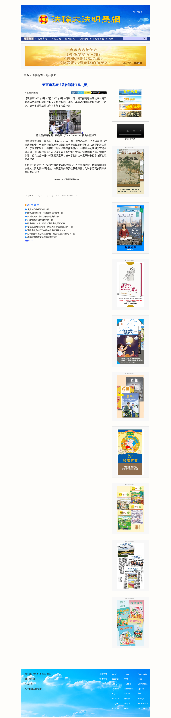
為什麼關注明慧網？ (34, 689)
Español (115, 698)
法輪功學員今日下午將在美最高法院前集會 (46, 230)
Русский (141, 679)
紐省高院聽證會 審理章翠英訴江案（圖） (46, 213)
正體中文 (103, 674)
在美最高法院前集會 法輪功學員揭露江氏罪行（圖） (51, 227)
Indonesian (128, 689)
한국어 (127, 703)
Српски (141, 689)
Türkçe (141, 698)
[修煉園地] (70, 39)
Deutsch (115, 689)
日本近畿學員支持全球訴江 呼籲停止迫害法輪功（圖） (52, 234)
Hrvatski (127, 684)
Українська (143, 703)
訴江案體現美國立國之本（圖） (41, 220)
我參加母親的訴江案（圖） (39, 209)
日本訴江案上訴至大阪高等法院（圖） (44, 216)
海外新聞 (51, 75)
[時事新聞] (28, 39)
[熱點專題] (42, 39)
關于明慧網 (30, 679)
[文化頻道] (83, 39)
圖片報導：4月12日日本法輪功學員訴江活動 (46, 223)
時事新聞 (37, 75)
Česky (114, 684)
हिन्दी (126, 679)
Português (142, 674)
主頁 (26, 75)
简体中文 (103, 679)
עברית (126, 674)
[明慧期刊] (56, 39)
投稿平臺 (29, 684)
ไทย (139, 694)
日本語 (127, 698)
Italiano (127, 694)
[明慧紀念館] (98, 39)
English (115, 694)
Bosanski (116, 679)
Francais (115, 708)
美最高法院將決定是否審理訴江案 (42, 237)
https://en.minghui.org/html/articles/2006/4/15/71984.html (57, 196)
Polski (126, 708)
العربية (114, 674)
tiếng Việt (142, 708)
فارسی (115, 703)
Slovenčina (142, 684)
